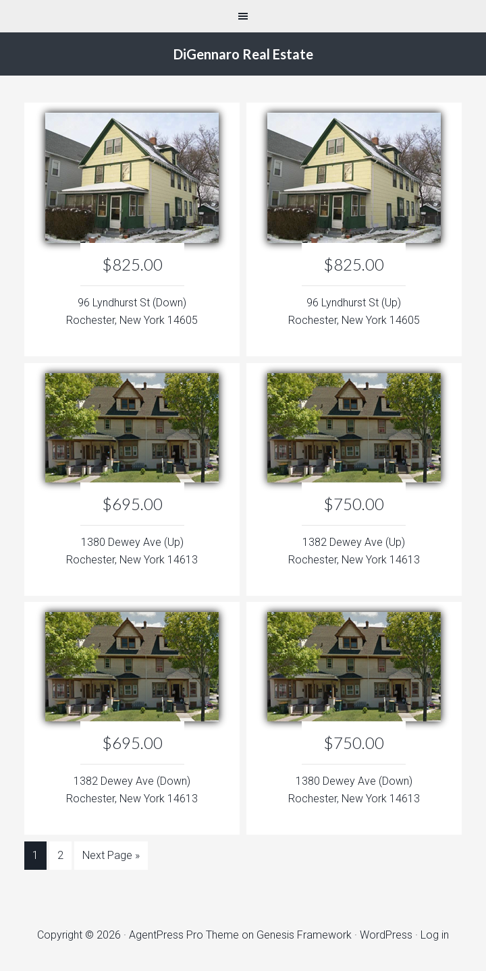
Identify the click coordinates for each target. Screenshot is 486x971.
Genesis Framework (304, 934)
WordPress (386, 934)
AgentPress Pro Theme (184, 934)
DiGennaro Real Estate (243, 54)
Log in (435, 934)
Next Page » (111, 855)
